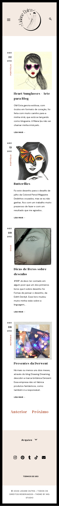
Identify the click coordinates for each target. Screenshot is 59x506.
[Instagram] (15, 457)
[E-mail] (44, 457)
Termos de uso (31, 476)
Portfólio (11, 69)
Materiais (11, 340)
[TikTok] (36, 457)
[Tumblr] (29, 457)
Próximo (40, 411)
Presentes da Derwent (31, 363)
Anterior (19, 411)
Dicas (11, 248)
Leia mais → (19, 132)
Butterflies (22, 184)
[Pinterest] (22, 457)
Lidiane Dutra (27, 491)
